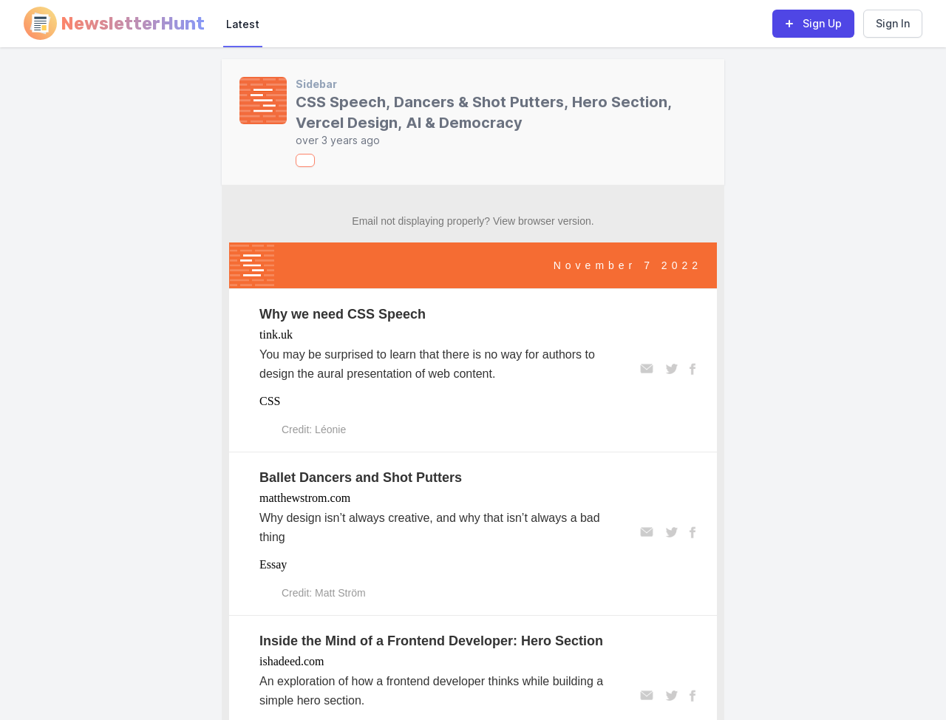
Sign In (893, 23)
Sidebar (316, 84)
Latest (242, 24)
